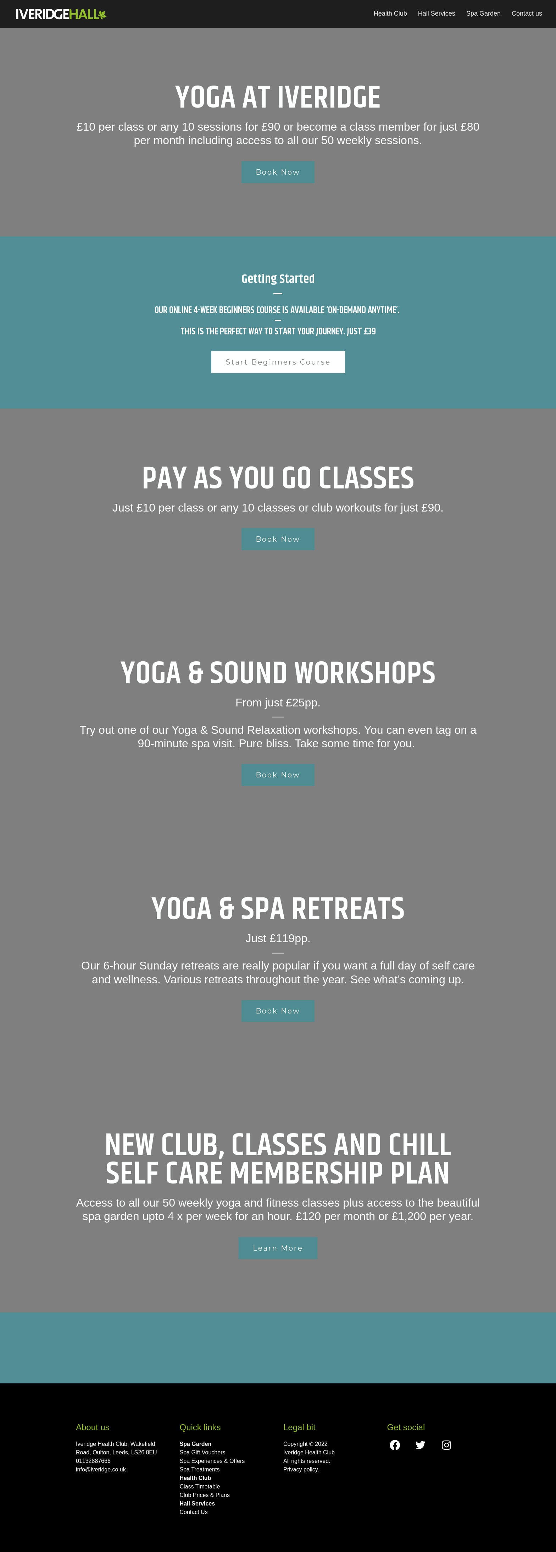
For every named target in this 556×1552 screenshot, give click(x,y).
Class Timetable (200, 1486)
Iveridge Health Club (309, 1452)
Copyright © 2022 (305, 1444)
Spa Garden (483, 13)
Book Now (278, 172)
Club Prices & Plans (205, 1495)
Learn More (278, 1248)
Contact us (527, 13)
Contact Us (194, 1512)
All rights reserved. (306, 1461)
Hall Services (436, 13)
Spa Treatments (200, 1469)
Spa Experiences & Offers (212, 1461)
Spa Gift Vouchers (203, 1452)
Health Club (390, 13)
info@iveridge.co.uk (101, 1469)
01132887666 (93, 1461)
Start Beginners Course (278, 362)
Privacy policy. (301, 1469)
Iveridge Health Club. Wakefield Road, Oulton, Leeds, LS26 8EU (116, 1448)
